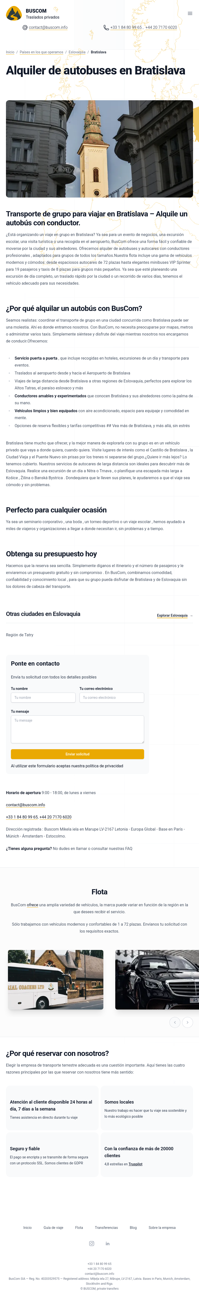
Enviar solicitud (77, 754)
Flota (79, 1228)
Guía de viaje (53, 1228)
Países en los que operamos (41, 52)
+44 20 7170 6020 (56, 817)
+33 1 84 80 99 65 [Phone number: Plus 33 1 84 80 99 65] (126, 27)
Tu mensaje (20, 711)
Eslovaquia (77, 52)
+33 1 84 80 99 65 (22, 817)
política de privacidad (104, 766)
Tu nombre (19, 689)
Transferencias (106, 1228)
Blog (133, 1228)
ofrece (32, 905)
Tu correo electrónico (96, 689)
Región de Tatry (19, 635)
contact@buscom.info (48, 27)
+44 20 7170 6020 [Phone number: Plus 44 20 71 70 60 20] (161, 27)
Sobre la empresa (162, 1228)
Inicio (10, 52)
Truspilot (135, 1164)
